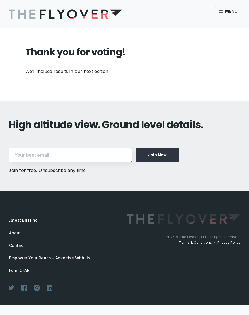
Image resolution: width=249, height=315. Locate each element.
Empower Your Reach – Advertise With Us (49, 258)
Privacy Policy (228, 242)
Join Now (157, 154)
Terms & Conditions (195, 242)
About (15, 233)
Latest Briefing (23, 220)
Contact (17, 245)
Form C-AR (19, 270)
